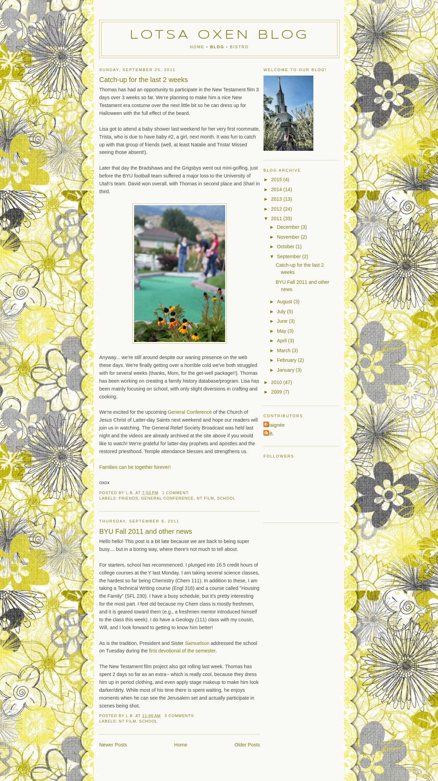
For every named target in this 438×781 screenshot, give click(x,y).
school (226, 498)
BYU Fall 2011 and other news (145, 531)
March (284, 350)
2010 (277, 382)
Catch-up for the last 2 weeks (143, 79)
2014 (277, 189)
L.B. (269, 433)
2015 (277, 179)
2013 (277, 199)
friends (128, 498)
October (286, 246)
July (282, 311)
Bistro (239, 47)
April (282, 340)
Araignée (275, 425)
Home (197, 47)
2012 (277, 209)
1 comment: (176, 493)
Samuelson (197, 643)
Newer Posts (113, 744)
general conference (167, 498)
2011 (277, 218)
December (289, 227)
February (287, 360)
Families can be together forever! (135, 467)
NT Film (205, 498)
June (283, 321)
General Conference (190, 412)
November (289, 237)
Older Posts (247, 744)
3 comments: (181, 716)
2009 (277, 392)
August (285, 301)
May (282, 331)
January (286, 370)
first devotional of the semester (182, 650)
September (289, 256)
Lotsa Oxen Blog (219, 35)
